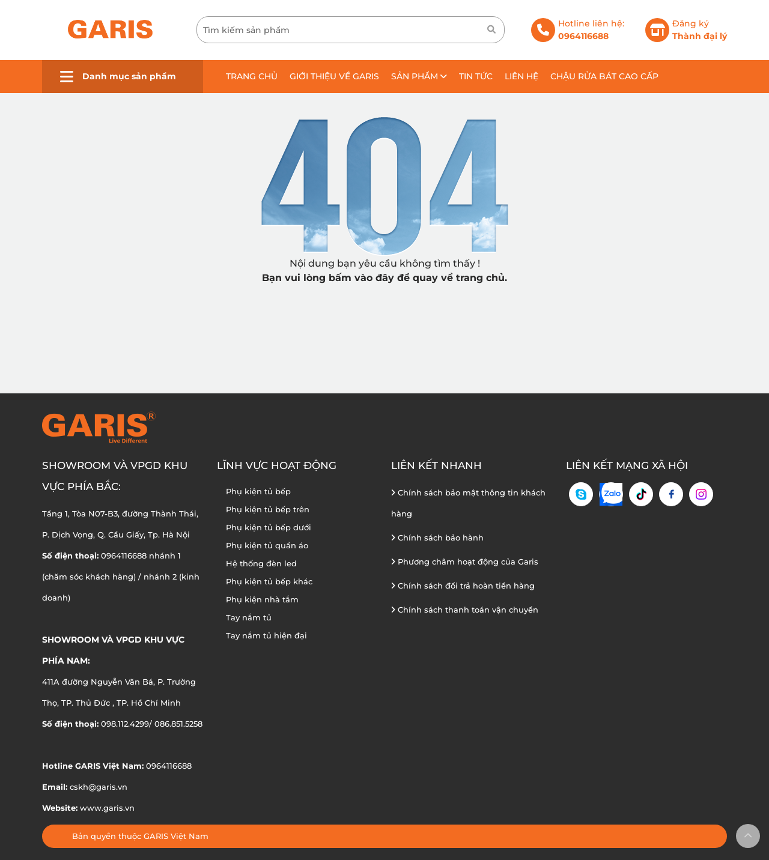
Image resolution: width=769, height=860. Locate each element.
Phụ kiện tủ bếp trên (267, 509)
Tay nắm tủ (249, 617)
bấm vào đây (361, 277)
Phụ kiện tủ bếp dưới (268, 527)
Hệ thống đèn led (261, 563)
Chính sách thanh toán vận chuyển (464, 609)
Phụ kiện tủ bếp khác (269, 581)
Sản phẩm (419, 76)
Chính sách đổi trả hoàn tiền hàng (463, 585)
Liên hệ (521, 76)
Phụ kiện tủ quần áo (267, 545)
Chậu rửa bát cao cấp (604, 76)
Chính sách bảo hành (437, 537)
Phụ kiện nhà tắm (262, 599)
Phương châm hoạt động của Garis (464, 561)
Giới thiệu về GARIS (334, 76)
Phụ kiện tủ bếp (258, 491)
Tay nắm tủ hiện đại (266, 635)
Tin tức (476, 76)
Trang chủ (252, 76)
